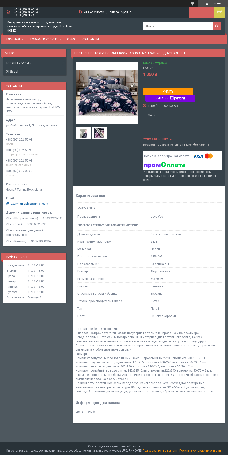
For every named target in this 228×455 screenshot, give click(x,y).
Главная (13, 39)
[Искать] (217, 26)
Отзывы (12, 71)
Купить (168, 91)
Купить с (170, 98)
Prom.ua (134, 446)
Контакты (90, 39)
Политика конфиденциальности (200, 450)
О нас (71, 39)
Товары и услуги (43, 39)
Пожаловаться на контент (160, 450)
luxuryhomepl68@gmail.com (29, 203)
